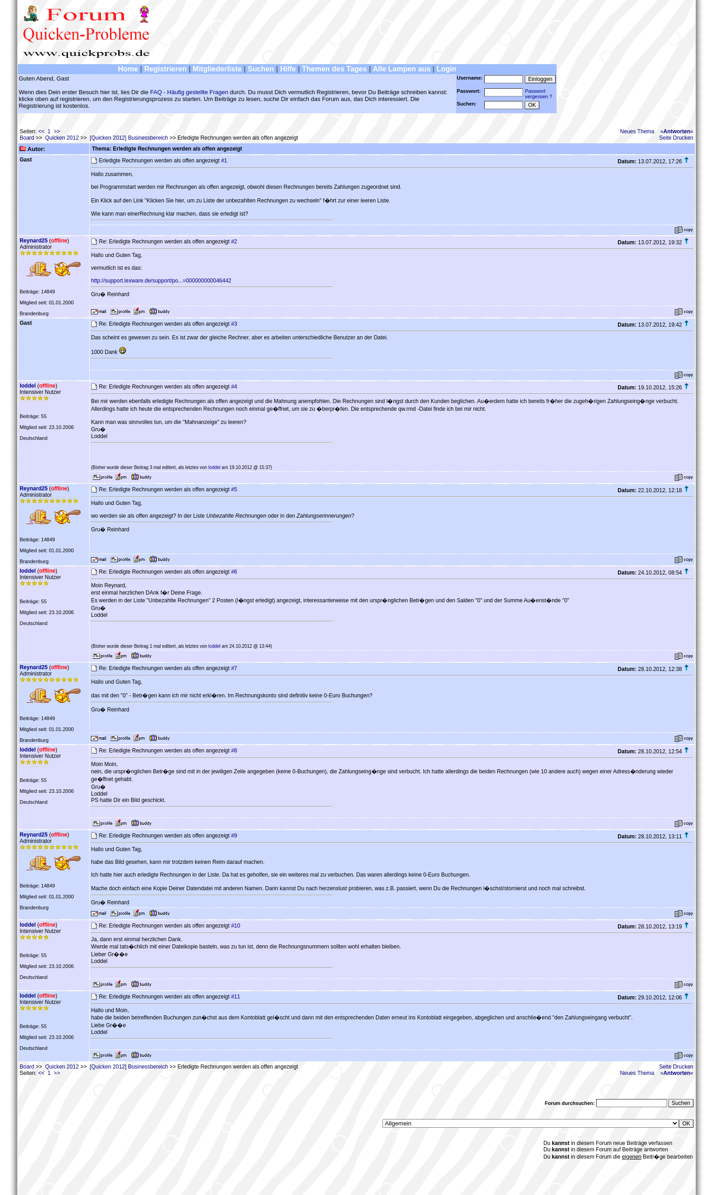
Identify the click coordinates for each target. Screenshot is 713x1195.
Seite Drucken (676, 138)
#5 (234, 489)
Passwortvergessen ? (538, 93)
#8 (234, 750)
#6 (234, 572)
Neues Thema (637, 131)
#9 (234, 835)
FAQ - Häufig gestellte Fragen (189, 92)
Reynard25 (33, 240)
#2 (234, 241)
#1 (224, 160)
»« (676, 131)
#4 (234, 386)
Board (27, 138)
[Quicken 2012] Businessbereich (129, 138)
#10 (235, 926)
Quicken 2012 (62, 138)
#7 (234, 668)
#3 (234, 324)
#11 (235, 996)
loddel (27, 386)
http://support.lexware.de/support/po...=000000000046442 (161, 280)
